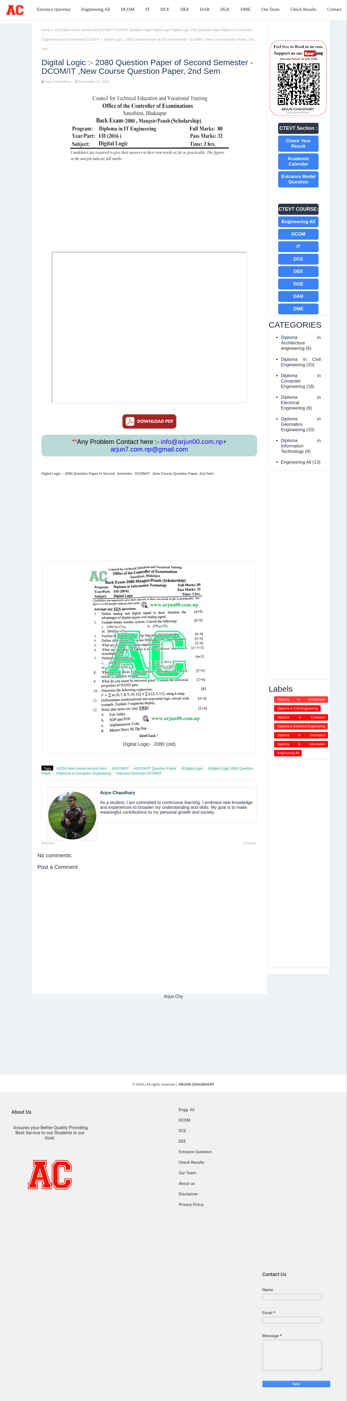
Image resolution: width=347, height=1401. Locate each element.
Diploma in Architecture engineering (301, 343)
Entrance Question (53, 9)
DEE (184, 9)
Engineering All (95, 9)
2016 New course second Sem (77, 30)
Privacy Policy (191, 1204)
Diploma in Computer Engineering (301, 718)
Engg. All (186, 1109)
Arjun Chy (173, 996)
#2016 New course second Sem (82, 768)
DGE (225, 9)
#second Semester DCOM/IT (139, 773)
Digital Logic (162, 30)
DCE (164, 9)
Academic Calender (298, 161)
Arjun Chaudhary (58, 82)
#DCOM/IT (121, 768)
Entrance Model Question (298, 179)
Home (45, 30)
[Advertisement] (149, 209)
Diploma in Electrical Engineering (301, 726)
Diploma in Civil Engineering (301, 362)
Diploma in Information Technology (301, 446)
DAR (205, 9)
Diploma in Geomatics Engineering (301, 424)
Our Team (270, 9)
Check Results (303, 9)
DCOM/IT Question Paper (134, 30)
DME (245, 9)
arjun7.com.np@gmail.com (149, 449)
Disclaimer (188, 1194)
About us (187, 1183)
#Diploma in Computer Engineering (84, 773)
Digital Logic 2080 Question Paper (196, 30)
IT (147, 9)
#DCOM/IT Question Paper (155, 768)
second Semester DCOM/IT (80, 39)
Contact (334, 9)
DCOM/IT (107, 30)
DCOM (127, 9)
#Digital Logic (193, 768)
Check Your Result (298, 143)
